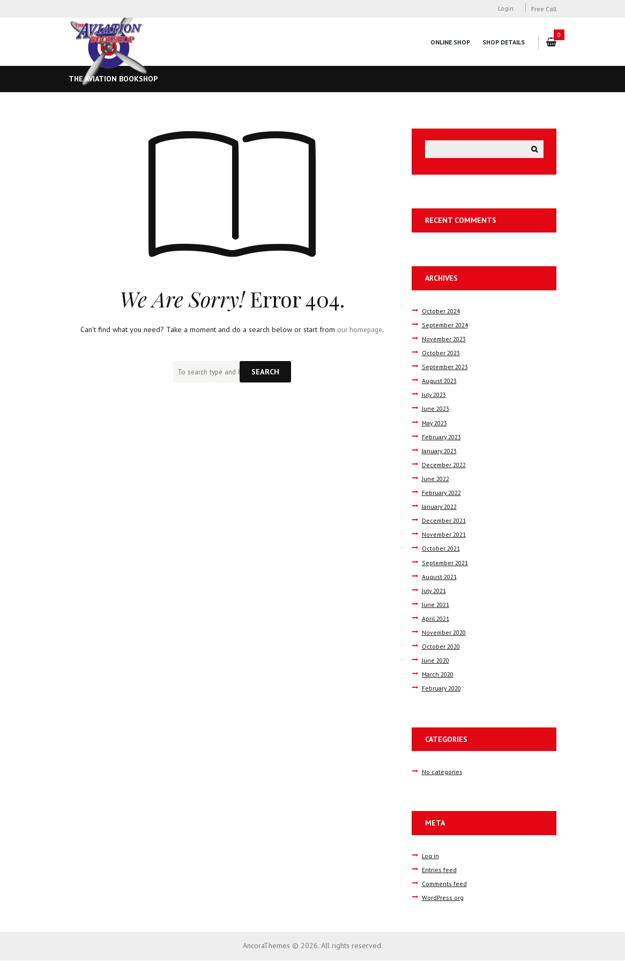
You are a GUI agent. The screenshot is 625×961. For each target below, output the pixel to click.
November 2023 (445, 339)
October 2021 (442, 549)
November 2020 (445, 633)
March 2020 (439, 675)
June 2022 (436, 479)
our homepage (360, 329)
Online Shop (449, 42)
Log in (430, 856)
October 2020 (442, 647)
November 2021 (445, 535)
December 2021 (445, 521)
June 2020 (436, 661)
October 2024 (442, 311)
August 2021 (440, 577)
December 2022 (445, 465)
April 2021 (436, 619)
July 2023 (435, 395)
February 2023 (443, 437)
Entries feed (439, 870)
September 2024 (446, 325)
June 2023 (436, 409)
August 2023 (440, 381)
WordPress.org (442, 898)
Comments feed (445, 884)
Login (506, 8)
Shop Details (503, 42)
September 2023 (446, 367)
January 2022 (441, 507)
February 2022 (443, 493)
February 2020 (443, 689)
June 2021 (436, 605)
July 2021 (435, 591)
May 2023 (436, 423)
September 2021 (446, 563)
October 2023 (442, 353)
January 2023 (441, 451)
